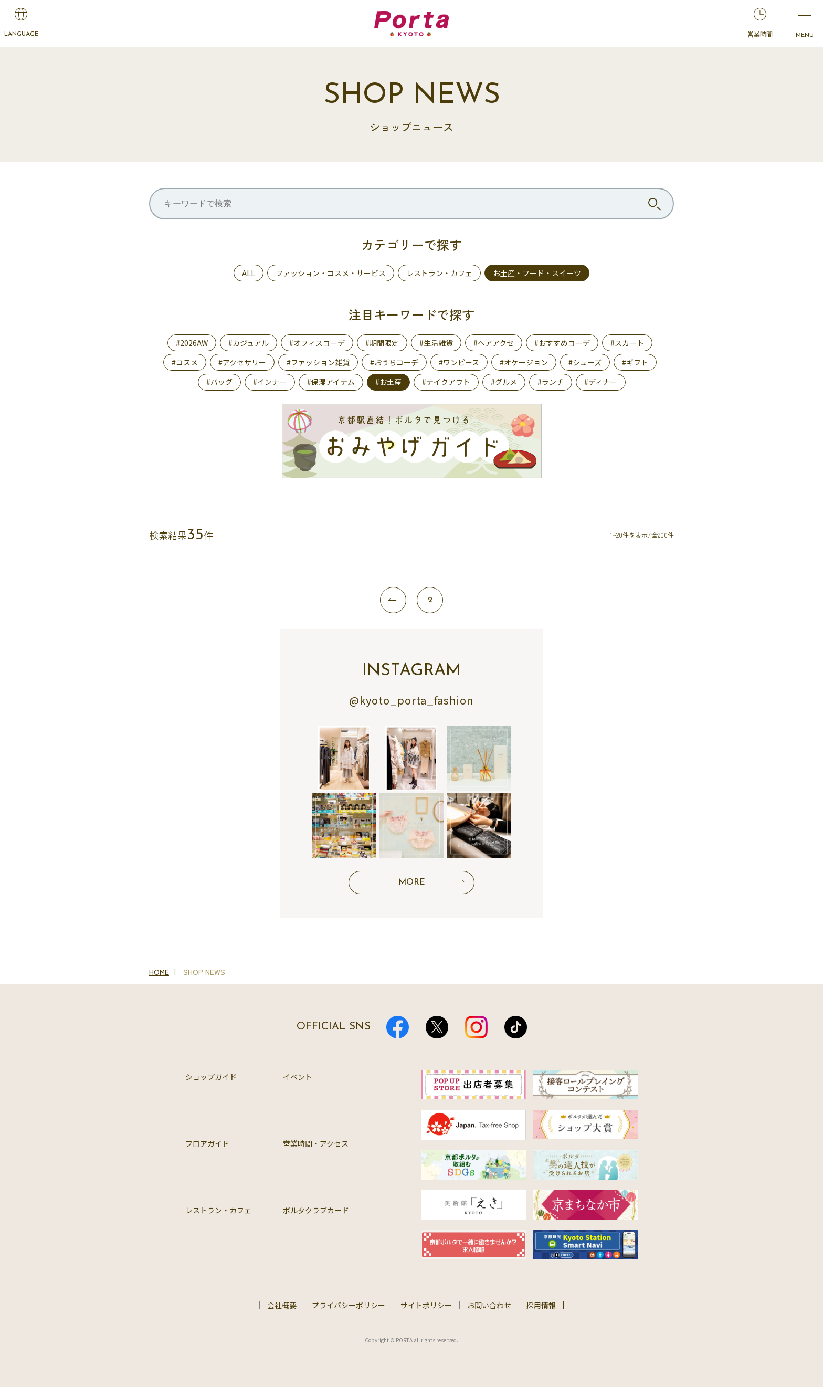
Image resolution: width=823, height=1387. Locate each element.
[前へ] (393, 600)
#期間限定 (382, 343)
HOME (159, 971)
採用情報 (541, 1305)
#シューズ (585, 362)
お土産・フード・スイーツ (537, 273)
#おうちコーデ (394, 362)
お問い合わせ (489, 1305)
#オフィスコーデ (317, 343)
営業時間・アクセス (316, 1143)
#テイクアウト (446, 381)
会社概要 (282, 1305)
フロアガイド (207, 1143)
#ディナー (600, 381)
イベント (297, 1076)
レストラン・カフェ (439, 273)
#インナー (270, 381)
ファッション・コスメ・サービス (331, 273)
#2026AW (192, 343)
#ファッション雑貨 (318, 362)
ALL (248, 273)
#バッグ (219, 381)
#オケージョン (524, 362)
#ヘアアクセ (493, 343)
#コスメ (185, 362)
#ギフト (635, 362)
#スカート (627, 343)
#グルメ (504, 381)
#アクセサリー (242, 362)
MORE (411, 882)
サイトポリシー (426, 1305)
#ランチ (550, 381)
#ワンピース (459, 362)
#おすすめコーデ (562, 343)
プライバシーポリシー (348, 1305)
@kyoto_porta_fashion (411, 700)
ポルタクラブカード (316, 1210)
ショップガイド (211, 1076)
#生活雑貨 (436, 343)
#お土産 (388, 381)
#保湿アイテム (331, 381)
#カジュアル (248, 343)
